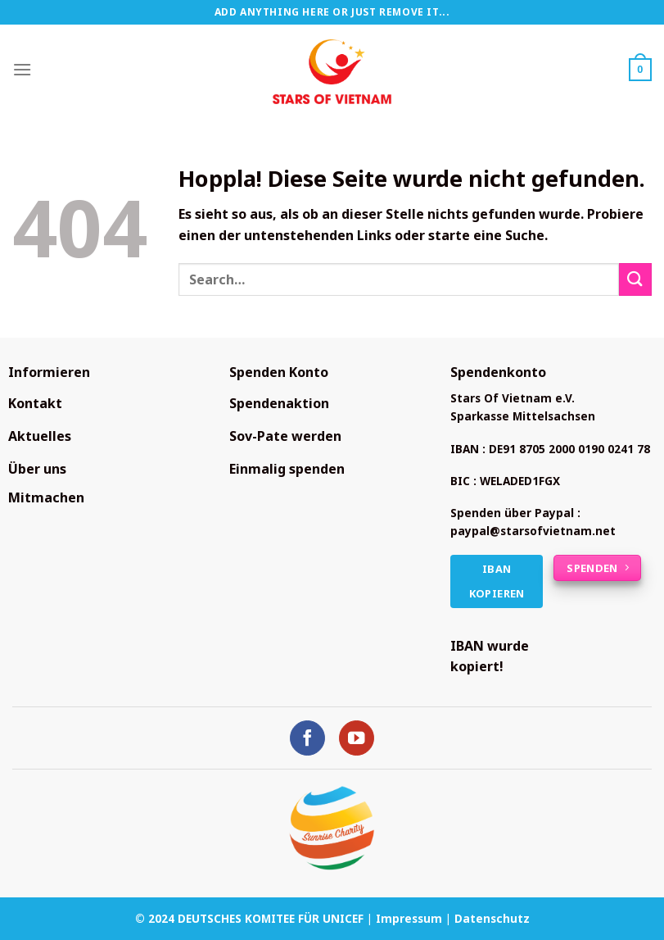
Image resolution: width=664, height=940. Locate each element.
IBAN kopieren (497, 581)
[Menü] (22, 69)
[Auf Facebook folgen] (307, 738)
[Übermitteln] (635, 279)
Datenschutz (492, 918)
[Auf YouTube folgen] (356, 738)
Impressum (409, 918)
